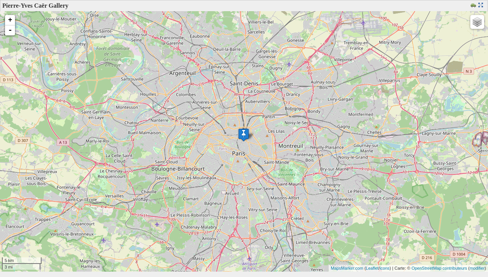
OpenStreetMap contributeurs (439, 268)
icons (385, 268)
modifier (477, 268)
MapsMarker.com (347, 268)
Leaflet (372, 268)
